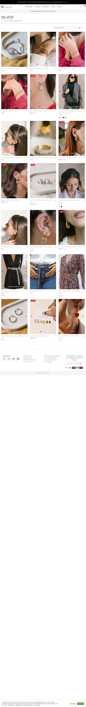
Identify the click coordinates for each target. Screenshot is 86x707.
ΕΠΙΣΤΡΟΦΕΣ (48, 362)
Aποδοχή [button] (80, 703)
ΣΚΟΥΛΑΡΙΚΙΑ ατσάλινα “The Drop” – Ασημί (70, 157)
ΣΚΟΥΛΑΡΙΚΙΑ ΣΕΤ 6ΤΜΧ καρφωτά (39, 336)
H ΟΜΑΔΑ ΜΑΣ (27, 356)
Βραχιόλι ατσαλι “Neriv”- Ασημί (67, 68)
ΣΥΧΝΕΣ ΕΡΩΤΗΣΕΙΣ (29, 360)
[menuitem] (81, 7)
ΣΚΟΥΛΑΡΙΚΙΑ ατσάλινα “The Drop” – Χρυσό (71, 247)
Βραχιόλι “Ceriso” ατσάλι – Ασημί (10, 68)
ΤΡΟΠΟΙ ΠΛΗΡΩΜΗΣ (50, 358)
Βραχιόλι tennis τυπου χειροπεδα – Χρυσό (41, 157)
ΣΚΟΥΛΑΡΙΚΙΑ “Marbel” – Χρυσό (38, 111)
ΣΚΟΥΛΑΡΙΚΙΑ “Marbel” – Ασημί (9, 200)
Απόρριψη (66, 2)
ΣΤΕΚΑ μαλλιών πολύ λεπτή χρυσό (11, 157)
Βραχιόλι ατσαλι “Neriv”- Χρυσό (10, 111)
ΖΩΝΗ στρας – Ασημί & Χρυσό (9, 291)
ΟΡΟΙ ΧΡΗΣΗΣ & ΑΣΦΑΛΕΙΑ (52, 356)
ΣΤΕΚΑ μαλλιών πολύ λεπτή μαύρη (11, 247)
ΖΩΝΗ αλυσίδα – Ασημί (36, 291)
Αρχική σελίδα (5, 21)
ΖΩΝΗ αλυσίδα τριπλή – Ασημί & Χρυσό (69, 291)
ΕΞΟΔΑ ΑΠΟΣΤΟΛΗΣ (50, 360)
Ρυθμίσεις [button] (73, 703)
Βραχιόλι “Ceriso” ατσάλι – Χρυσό (39, 68)
